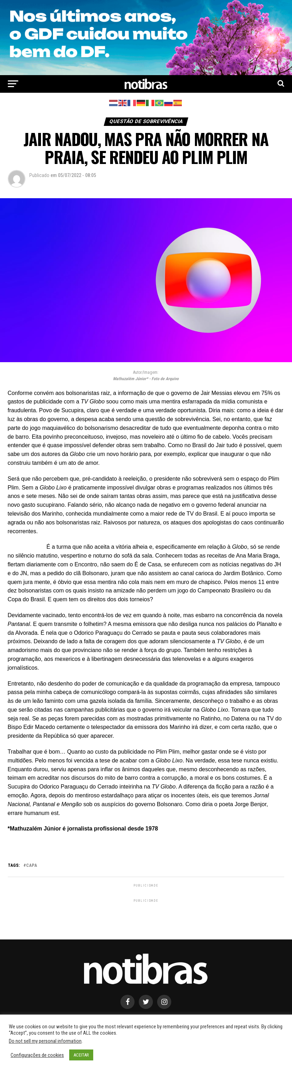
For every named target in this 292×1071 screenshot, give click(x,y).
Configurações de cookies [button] (37, 1055)
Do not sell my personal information (45, 1041)
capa (31, 865)
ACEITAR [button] (81, 1055)
